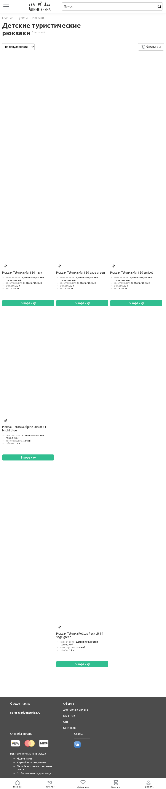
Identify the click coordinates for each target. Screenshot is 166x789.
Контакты (69, 727)
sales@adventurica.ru (25, 712)
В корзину (28, 303)
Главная (7, 18)
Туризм (23, 18)
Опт (65, 721)
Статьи (78, 733)
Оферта (68, 703)
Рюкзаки (38, 18)
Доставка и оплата (75, 709)
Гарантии (69, 715)
